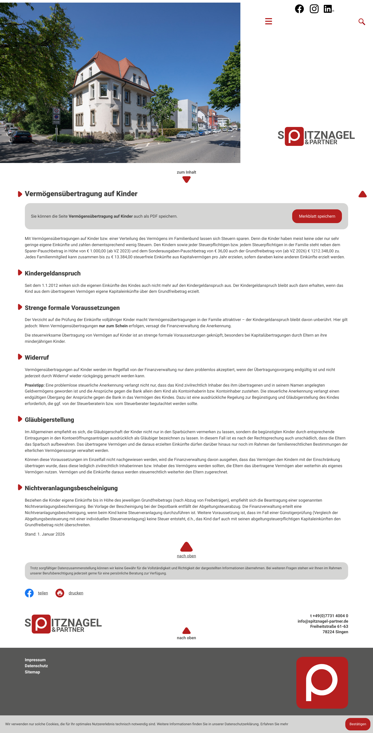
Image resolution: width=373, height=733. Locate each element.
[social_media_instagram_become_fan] (314, 8)
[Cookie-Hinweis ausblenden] (357, 724)
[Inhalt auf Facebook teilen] (40, 593)
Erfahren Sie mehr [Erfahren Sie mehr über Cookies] (274, 724)
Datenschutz (36, 665)
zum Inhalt (186, 177)
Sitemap (32, 672)
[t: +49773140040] (330, 615)
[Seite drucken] (73, 593)
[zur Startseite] (316, 136)
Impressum (35, 659)
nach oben (186, 633)
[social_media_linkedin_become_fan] (329, 8)
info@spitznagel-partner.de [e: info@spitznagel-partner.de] (323, 621)
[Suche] (362, 21)
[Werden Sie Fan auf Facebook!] (299, 8)
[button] (317, 216)
